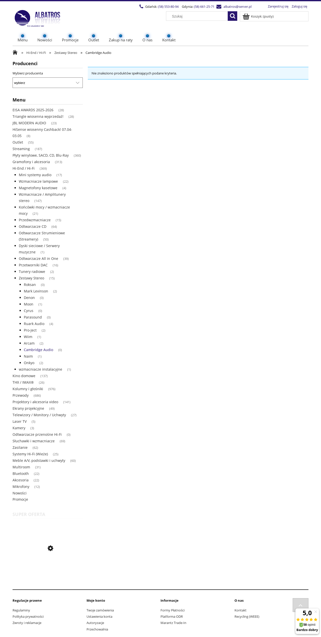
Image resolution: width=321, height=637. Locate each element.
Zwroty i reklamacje (27, 622)
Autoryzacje (95, 622)
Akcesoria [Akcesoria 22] (21, 480)
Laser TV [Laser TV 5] (20, 421)
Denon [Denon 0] (29, 297)
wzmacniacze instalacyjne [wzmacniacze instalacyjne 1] (40, 369)
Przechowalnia (97, 629)
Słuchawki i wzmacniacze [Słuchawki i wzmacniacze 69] (34, 441)
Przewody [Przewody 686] (21, 395)
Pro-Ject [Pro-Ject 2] (30, 330)
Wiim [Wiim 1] (28, 336)
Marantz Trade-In (173, 622)
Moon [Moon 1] (28, 304)
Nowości (20, 493)
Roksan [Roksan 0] (30, 284)
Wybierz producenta (28, 73)
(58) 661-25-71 (204, 6)
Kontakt (240, 610)
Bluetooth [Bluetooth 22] (21, 473)
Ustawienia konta (99, 616)
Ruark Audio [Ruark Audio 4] (34, 323)
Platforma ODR (171, 616)
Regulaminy (21, 610)
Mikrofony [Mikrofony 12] (21, 486)
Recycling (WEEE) (246, 616)
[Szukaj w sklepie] (198, 16)
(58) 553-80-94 (168, 6)
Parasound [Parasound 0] (33, 317)
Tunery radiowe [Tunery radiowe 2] (32, 271)
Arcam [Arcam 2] (29, 343)
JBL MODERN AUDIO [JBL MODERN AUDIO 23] (29, 123)
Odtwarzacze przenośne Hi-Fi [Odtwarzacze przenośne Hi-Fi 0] (37, 434)
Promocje (20, 499)
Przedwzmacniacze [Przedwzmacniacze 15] (35, 220)
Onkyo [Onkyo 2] (29, 362)
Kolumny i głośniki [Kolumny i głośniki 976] (28, 388)
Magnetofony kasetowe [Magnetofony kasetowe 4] (38, 187)
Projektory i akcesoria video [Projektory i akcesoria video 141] (35, 401)
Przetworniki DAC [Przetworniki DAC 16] (33, 265)
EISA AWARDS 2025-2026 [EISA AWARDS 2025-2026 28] (33, 110)
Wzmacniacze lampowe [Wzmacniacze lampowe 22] (38, 181)
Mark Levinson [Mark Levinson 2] (36, 291)
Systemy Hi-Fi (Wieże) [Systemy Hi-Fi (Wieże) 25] (30, 454)
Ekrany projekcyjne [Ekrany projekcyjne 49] (28, 408)
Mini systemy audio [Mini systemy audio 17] (35, 174)
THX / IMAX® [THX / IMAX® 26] (23, 382)
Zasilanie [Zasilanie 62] (20, 447)
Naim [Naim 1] (28, 356)
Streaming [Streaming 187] (21, 148)
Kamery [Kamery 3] (19, 428)
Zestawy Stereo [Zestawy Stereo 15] (31, 278)
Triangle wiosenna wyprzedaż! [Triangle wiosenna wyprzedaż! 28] (38, 116)
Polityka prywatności (28, 616)
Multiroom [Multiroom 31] (21, 467)
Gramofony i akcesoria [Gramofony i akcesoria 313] (31, 161)
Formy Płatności (172, 610)
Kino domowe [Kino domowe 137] (24, 375)
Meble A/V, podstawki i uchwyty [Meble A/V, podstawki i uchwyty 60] (39, 460)
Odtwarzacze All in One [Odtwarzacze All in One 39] (38, 258)
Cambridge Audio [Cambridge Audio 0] (38, 349)
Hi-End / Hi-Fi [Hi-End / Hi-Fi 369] (24, 168)
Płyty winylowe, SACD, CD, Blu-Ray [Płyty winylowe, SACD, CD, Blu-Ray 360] (41, 155)
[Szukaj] (232, 16)
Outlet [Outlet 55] (18, 142)
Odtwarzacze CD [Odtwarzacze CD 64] (32, 226)
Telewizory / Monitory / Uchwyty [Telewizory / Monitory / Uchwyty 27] (39, 414)
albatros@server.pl (237, 6)
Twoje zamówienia (100, 610)
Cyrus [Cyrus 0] (28, 310)
